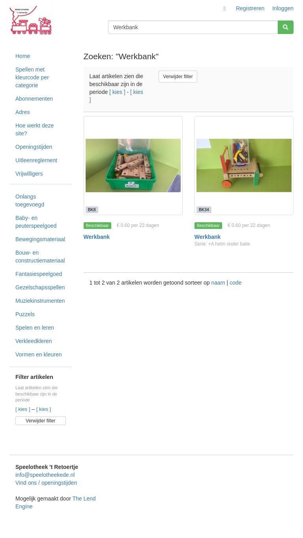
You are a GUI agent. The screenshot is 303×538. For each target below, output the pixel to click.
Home (22, 56)
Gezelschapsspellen (40, 287)
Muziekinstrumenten (40, 301)
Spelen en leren (34, 327)
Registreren (250, 8)
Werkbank (97, 237)
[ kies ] (23, 409)
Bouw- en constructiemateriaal (40, 256)
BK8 (92, 209)
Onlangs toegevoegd (29, 200)
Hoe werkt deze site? (34, 129)
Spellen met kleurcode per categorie (32, 77)
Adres (22, 112)
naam (218, 282)
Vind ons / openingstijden (46, 483)
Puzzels (25, 314)
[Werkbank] (133, 165)
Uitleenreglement (36, 160)
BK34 (204, 209)
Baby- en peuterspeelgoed (35, 222)
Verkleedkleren (33, 341)
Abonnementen (34, 99)
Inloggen (283, 8)
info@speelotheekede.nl (45, 475)
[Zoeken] (286, 27)
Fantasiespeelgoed (38, 274)
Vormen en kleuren (38, 354)
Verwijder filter (40, 421)
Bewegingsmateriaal (40, 239)
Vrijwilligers (29, 174)
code (235, 282)
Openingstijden (33, 147)
